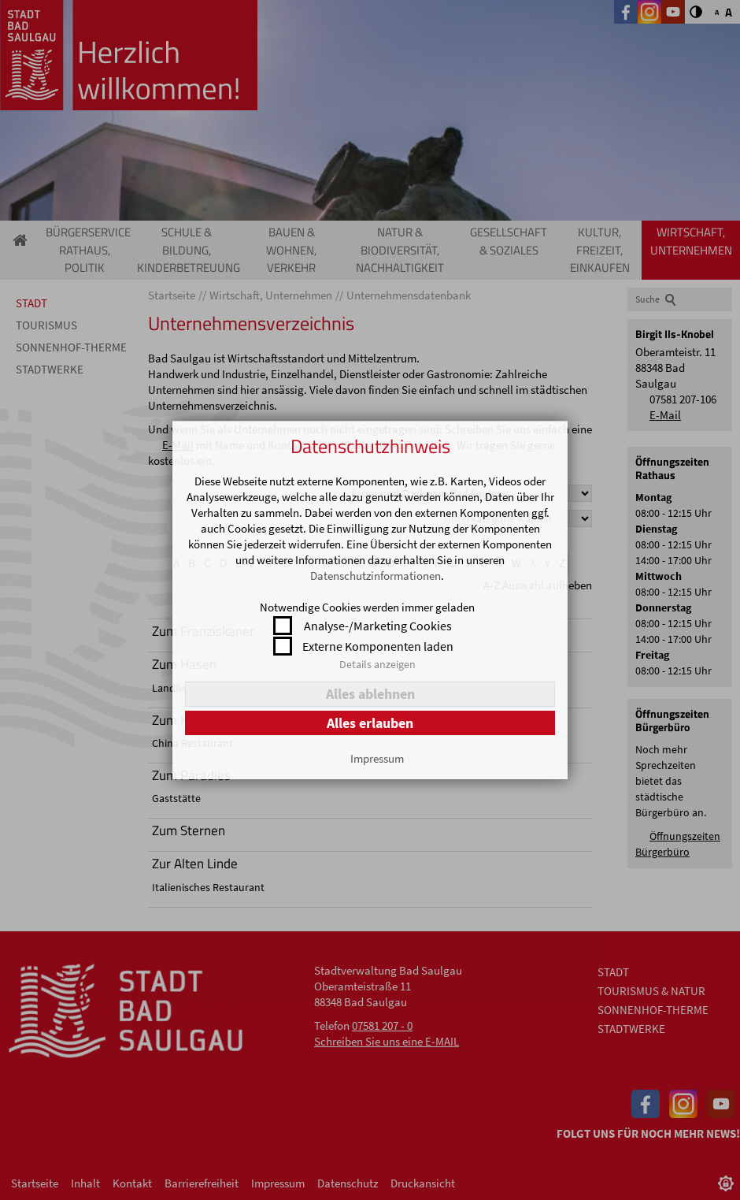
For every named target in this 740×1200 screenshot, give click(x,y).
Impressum (377, 758)
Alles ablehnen (370, 694)
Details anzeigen (377, 664)
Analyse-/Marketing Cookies (378, 625)
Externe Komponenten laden (377, 646)
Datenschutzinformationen (375, 575)
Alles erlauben (370, 723)
